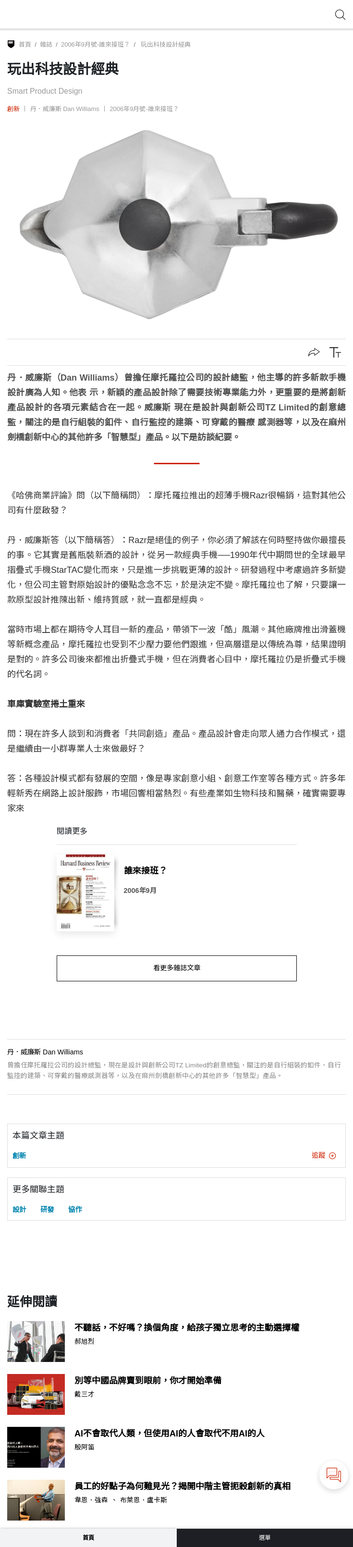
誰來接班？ (145, 871)
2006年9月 (140, 890)
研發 (47, 1209)
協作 (75, 1209)
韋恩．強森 (91, 1500)
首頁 (25, 44)
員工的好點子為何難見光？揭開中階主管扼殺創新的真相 (182, 1486)
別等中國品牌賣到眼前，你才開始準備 (147, 1381)
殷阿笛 (84, 1447)
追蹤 (324, 1155)
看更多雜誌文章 (176, 968)
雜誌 (46, 44)
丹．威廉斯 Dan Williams (64, 108)
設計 (19, 1209)
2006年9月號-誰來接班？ (95, 44)
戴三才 (84, 1394)
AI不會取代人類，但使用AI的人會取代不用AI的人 (169, 1433)
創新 (13, 108)
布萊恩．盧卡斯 (143, 1500)
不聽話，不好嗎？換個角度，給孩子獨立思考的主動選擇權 (186, 1328)
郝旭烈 (85, 1341)
